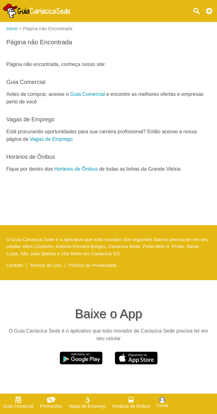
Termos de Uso (46, 265)
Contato (14, 265)
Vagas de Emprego (51, 139)
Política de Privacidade (93, 265)
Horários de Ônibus (76, 169)
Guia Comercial (87, 94)
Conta (162, 402)
